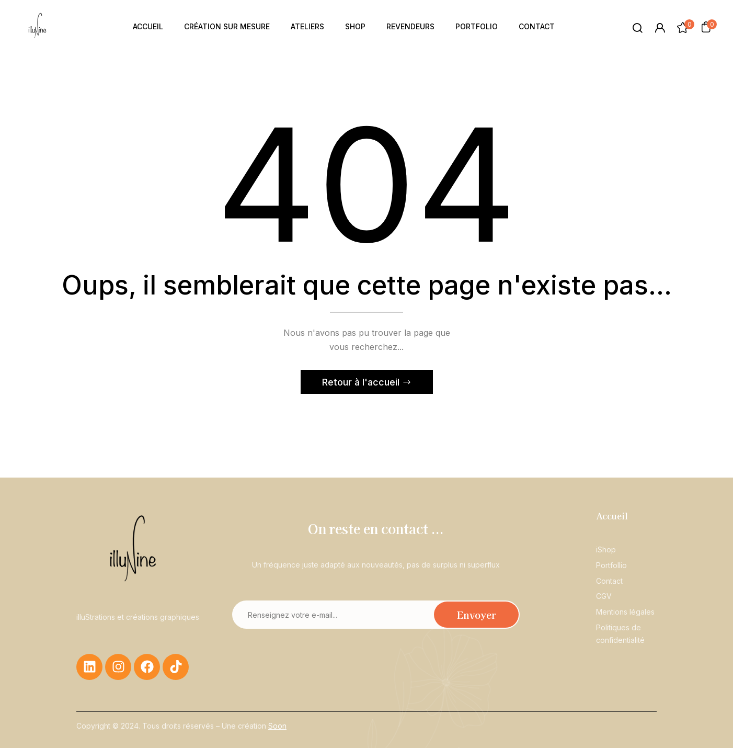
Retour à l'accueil (362, 382)
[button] (706, 27)
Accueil (612, 515)
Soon (277, 725)
